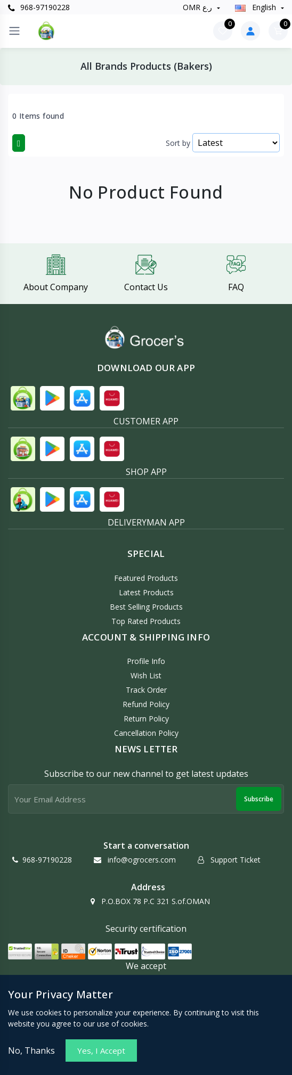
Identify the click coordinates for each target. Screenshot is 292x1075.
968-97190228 (39, 7)
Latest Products (146, 592)
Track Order (146, 690)
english (256, 7)
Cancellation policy (146, 733)
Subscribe (258, 798)
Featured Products (146, 578)
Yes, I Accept (101, 1050)
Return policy (146, 718)
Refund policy (146, 704)
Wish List (146, 675)
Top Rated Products (146, 621)
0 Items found (38, 116)
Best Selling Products (146, 607)
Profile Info (146, 661)
